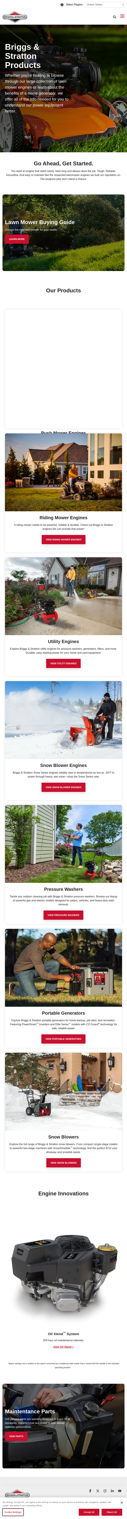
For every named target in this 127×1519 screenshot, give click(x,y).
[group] (63, 1282)
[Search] (114, 17)
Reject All (112, 1512)
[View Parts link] (16, 1436)
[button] (122, 16)
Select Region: (74, 4)
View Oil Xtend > (63, 1347)
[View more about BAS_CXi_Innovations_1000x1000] (63, 1270)
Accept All (89, 1512)
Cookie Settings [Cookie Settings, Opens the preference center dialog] (13, 1512)
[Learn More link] (17, 239)
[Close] (121, 1502)
